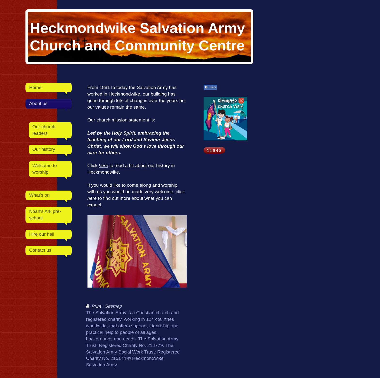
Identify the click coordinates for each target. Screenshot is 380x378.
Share (210, 87)
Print (94, 306)
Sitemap (113, 306)
